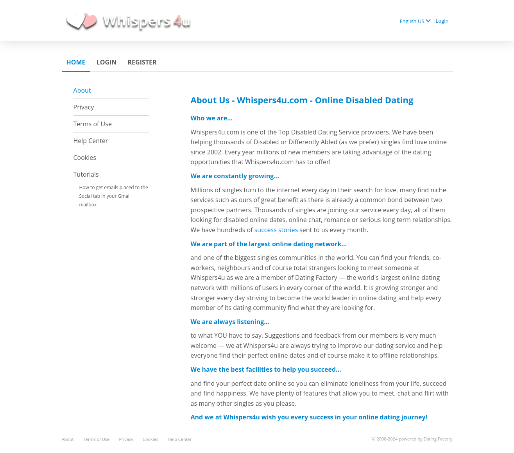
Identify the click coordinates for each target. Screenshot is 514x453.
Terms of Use (92, 124)
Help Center (90, 140)
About (82, 90)
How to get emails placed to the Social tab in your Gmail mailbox (113, 196)
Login (442, 20)
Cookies (84, 157)
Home (76, 62)
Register (142, 62)
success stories (276, 230)
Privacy (83, 107)
